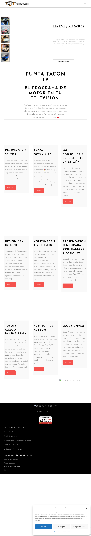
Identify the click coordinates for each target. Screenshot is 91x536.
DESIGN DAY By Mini (12, 507)
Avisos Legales (57, 531)
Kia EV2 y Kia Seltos (11, 494)
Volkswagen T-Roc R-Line (13, 511)
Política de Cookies (11, 522)
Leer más (10, 187)
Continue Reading (62, 61)
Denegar (61, 527)
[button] (87, 508)
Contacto (7, 532)
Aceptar (43, 527)
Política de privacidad (12, 528)
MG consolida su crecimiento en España (18, 503)
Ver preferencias (79, 527)
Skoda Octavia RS (10, 498)
